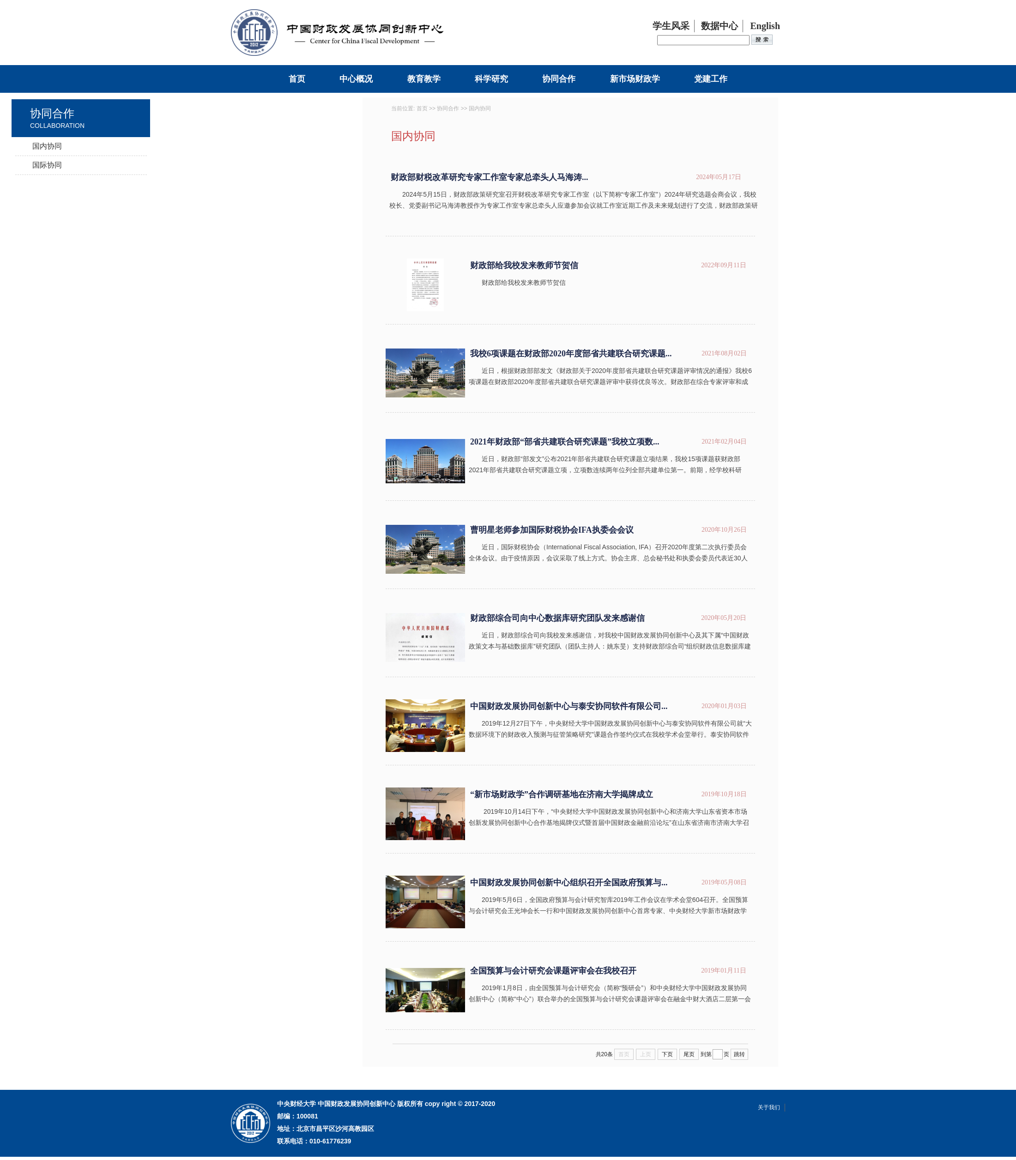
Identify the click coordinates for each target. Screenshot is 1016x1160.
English (765, 26)
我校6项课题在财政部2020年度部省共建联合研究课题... (571, 353)
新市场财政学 (635, 79)
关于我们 (769, 1107)
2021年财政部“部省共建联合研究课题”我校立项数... (564, 441)
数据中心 (719, 26)
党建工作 (710, 79)
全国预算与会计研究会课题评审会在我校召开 (553, 970)
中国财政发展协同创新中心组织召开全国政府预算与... (569, 882)
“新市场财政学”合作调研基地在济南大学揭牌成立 (561, 794)
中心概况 (356, 79)
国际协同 (47, 165)
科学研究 (491, 79)
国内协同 (47, 146)
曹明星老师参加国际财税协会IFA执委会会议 (552, 530)
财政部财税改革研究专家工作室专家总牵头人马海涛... (489, 177)
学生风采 (671, 26)
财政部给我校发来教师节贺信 (524, 265)
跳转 (739, 1054)
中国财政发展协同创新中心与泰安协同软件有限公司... (569, 706)
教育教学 (424, 79)
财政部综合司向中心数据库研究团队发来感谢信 (557, 618)
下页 (667, 1054)
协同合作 (558, 79)
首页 (297, 79)
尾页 (689, 1054)
